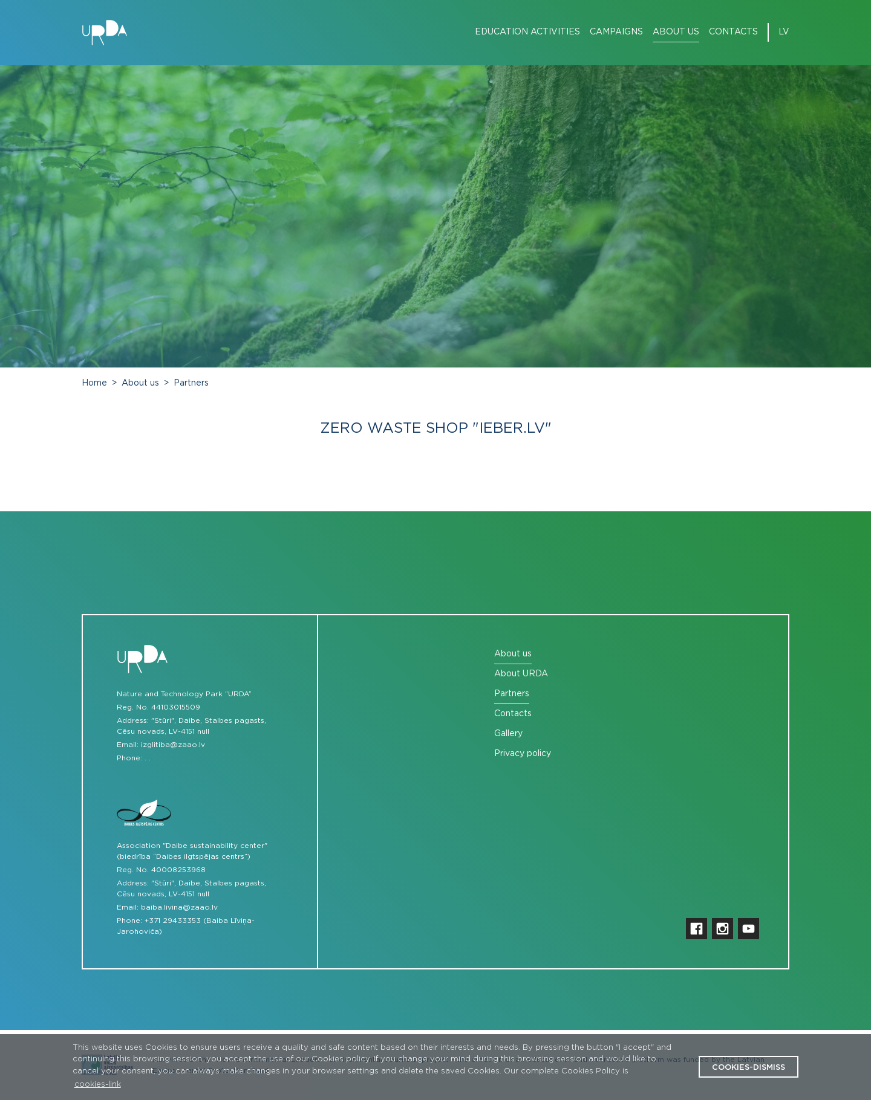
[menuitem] (522, 32)
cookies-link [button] (97, 1085)
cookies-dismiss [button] (748, 1068)
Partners (191, 383)
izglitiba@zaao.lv (173, 744)
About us (676, 32)
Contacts (733, 32)
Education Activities (527, 32)
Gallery (508, 734)
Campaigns (616, 32)
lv (783, 32)
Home (94, 383)
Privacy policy (522, 753)
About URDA (521, 674)
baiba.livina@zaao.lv (179, 907)
